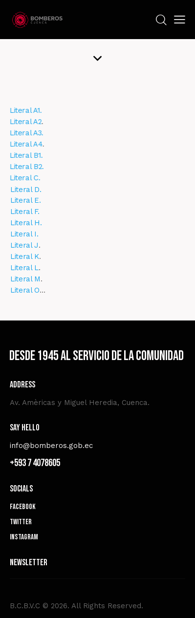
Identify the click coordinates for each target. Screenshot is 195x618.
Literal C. (18, 177)
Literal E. (30, 200)
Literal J (29, 245)
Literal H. (30, 222)
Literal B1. (19, 155)
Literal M (30, 279)
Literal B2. (20, 166)
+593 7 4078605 (35, 463)
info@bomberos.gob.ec (51, 445)
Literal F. (29, 211)
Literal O (29, 290)
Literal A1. (19, 110)
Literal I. (29, 234)
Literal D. (30, 189)
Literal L (29, 267)
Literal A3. (20, 132)
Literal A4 (19, 144)
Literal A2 (19, 121)
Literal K (29, 256)
